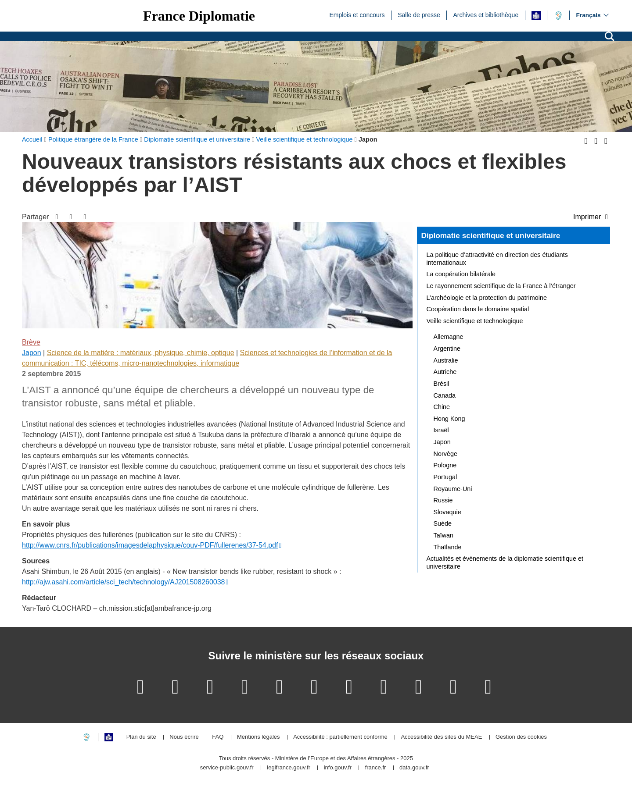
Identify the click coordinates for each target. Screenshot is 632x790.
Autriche (445, 371)
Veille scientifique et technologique (475, 320)
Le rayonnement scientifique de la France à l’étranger (501, 285)
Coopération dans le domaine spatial (478, 309)
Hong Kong (449, 418)
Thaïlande (448, 547)
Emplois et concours (356, 14)
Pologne (445, 465)
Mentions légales (258, 737)
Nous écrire (183, 737)
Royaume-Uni (453, 488)
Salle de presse (419, 14)
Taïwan (444, 535)
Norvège (445, 453)
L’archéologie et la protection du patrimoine (487, 297)
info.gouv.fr (338, 767)
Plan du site (141, 737)
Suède (443, 523)
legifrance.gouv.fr (288, 767)
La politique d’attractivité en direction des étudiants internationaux (497, 258)
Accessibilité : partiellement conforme (340, 737)
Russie (443, 500)
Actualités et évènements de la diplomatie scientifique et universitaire (505, 562)
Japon (31, 352)
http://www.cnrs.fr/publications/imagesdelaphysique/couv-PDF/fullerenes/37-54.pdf (150, 545)
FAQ (217, 737)
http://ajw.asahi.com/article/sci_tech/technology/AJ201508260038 (123, 582)
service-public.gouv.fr (227, 767)
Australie (446, 360)
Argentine (447, 348)
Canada (445, 395)
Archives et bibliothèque (486, 14)
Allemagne (448, 336)
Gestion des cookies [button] (521, 737)
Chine (442, 406)
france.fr (375, 767)
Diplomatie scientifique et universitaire (490, 235)
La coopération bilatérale (461, 274)
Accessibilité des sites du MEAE (441, 737)
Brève (31, 342)
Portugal (445, 476)
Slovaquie (447, 512)
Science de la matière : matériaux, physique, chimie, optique (140, 352)
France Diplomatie (199, 16)
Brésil (441, 383)
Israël (441, 430)
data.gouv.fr (414, 767)
